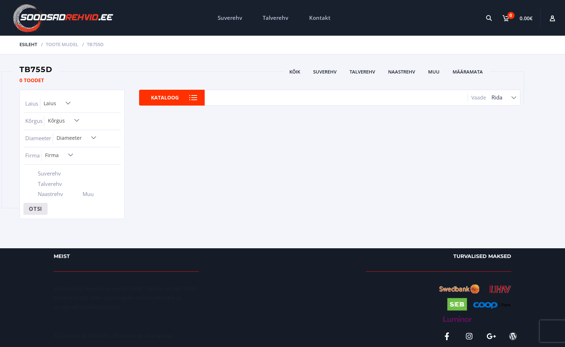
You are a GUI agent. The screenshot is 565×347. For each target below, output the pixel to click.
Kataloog (165, 97)
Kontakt (319, 17)
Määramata (468, 71)
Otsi (35, 208)
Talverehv (275, 17)
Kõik (294, 71)
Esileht (28, 44)
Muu (434, 71)
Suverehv (230, 17)
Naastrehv (401, 71)
